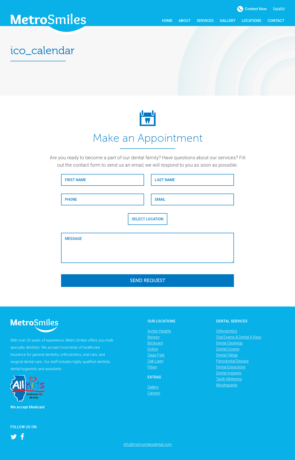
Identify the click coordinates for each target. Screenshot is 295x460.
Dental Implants (228, 373)
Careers (154, 393)
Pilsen (152, 367)
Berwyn (153, 337)
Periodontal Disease (232, 361)
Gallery (153, 387)
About (185, 20)
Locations (251, 20)
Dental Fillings (227, 355)
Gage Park (156, 355)
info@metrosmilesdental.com (148, 444)
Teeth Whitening (229, 379)
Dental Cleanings (229, 343)
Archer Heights (159, 331)
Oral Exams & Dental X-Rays (238, 337)
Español (279, 8)
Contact (276, 20)
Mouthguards (226, 385)
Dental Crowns (227, 349)
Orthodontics (226, 331)
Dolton (153, 349)
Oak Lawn (155, 361)
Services (205, 20)
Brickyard (155, 343)
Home (167, 20)
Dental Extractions (230, 367)
